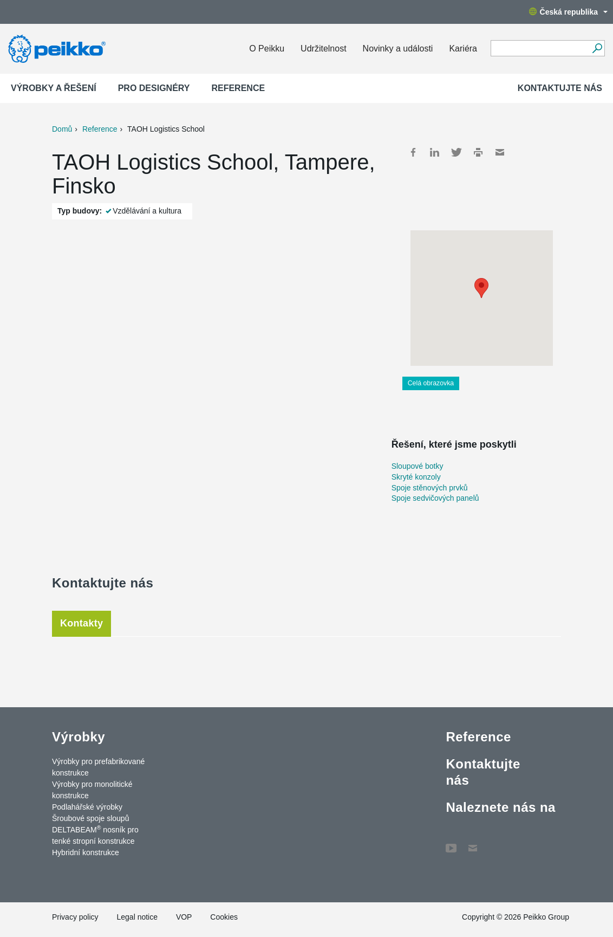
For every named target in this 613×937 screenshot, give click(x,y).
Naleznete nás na (500, 807)
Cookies (224, 917)
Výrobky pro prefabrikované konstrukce (98, 767)
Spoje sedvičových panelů (435, 498)
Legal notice (137, 917)
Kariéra (463, 48)
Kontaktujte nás (560, 88)
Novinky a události (398, 48)
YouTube (451, 842)
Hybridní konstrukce (85, 852)
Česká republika (568, 12)
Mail (499, 152)
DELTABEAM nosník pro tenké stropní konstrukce (95, 834)
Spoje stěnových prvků (430, 487)
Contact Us (472, 842)
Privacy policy (75, 917)
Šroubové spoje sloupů (90, 818)
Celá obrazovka (431, 383)
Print (478, 152)
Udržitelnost (323, 48)
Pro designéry (154, 88)
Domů (62, 129)
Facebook (413, 152)
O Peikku (266, 48)
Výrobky (78, 736)
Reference (238, 88)
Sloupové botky (418, 466)
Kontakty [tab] (81, 623)
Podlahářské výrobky (87, 807)
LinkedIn (434, 152)
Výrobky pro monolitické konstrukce (92, 790)
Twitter (456, 152)
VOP (184, 917)
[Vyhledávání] (597, 48)
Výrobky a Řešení (53, 88)
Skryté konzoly (416, 477)
